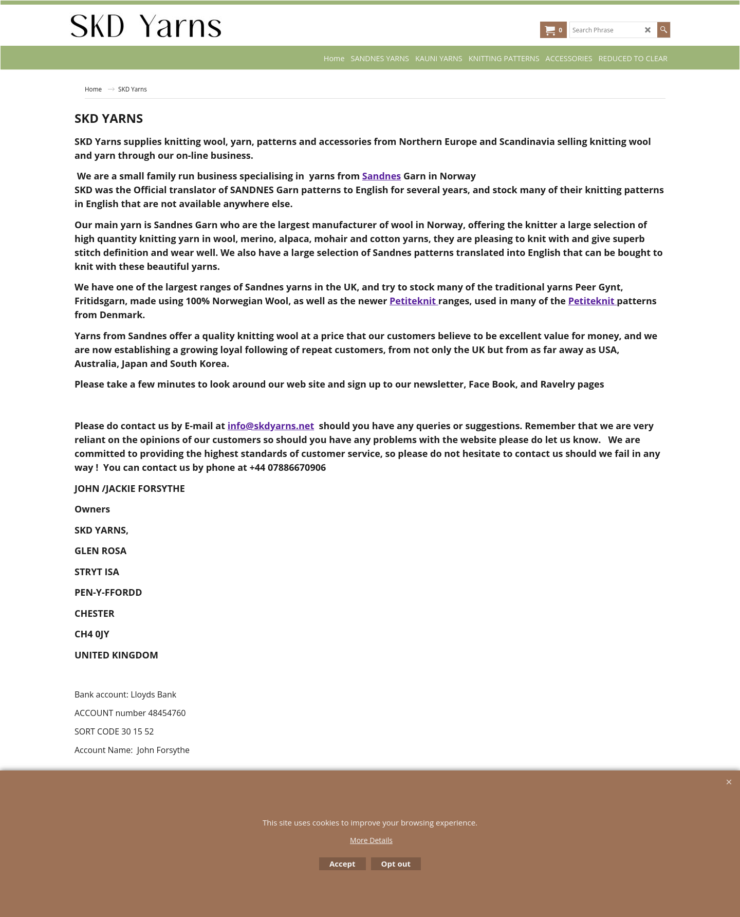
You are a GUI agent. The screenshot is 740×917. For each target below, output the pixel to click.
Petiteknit (414, 301)
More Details (371, 840)
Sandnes (381, 176)
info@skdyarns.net (271, 425)
